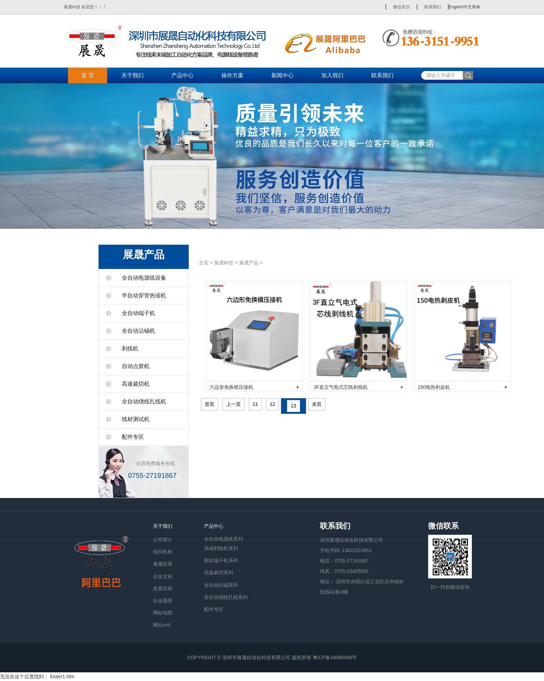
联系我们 (432, 7)
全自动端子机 (138, 313)
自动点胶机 (136, 366)
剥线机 (130, 348)
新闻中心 (282, 75)
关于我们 (132, 75)
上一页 (233, 404)
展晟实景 (162, 564)
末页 (317, 404)
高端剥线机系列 (221, 548)
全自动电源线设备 (144, 278)
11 (255, 404)
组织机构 (162, 552)
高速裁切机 (136, 384)
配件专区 (133, 437)
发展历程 (162, 588)
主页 (204, 262)
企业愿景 (162, 600)
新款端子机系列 (221, 560)
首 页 (87, 75)
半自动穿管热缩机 (144, 295)
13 (293, 406)
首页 (209, 404)
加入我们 (332, 75)
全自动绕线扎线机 (144, 401)
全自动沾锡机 (138, 331)
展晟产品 (248, 262)
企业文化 (162, 576)
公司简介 (162, 539)
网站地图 (162, 612)
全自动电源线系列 (223, 538)
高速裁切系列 (218, 572)
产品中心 (182, 75)
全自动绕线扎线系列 (226, 597)
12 (272, 404)
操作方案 (232, 75)
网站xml (161, 625)
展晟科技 (223, 262)
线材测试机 (136, 419)
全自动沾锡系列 (221, 585)
